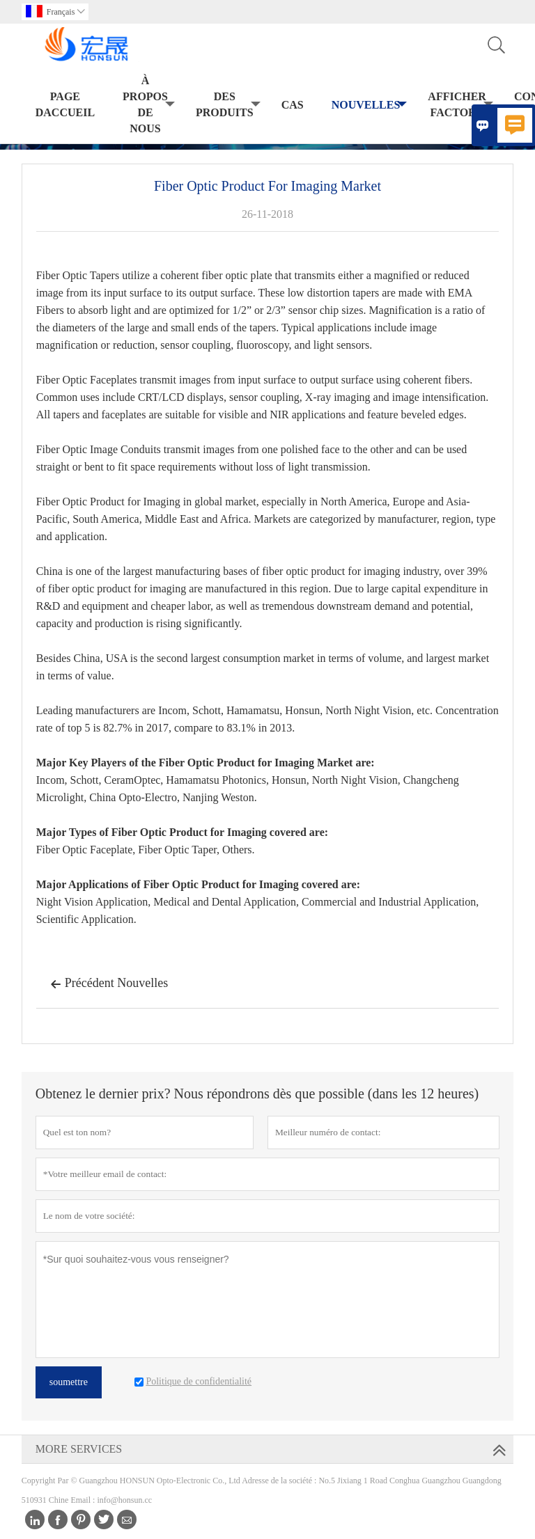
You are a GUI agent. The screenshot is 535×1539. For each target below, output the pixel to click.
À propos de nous (149, 104)
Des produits (228, 104)
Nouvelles (370, 105)
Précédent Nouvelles (109, 984)
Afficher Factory (460, 104)
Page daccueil (65, 104)
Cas (292, 105)
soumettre (68, 1382)
